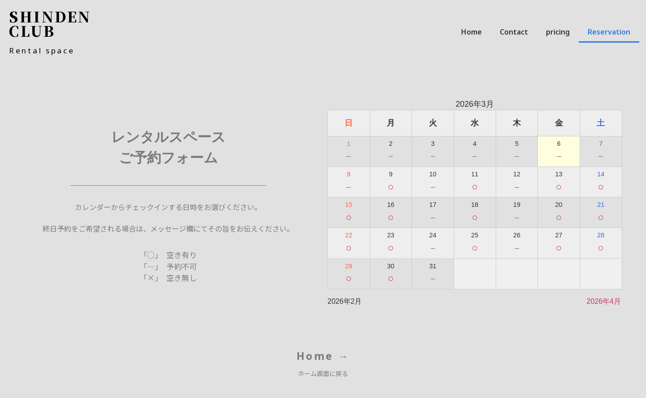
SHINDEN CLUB (50, 23)
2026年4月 (604, 301)
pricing (558, 32)
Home (471, 32)
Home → (323, 356)
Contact (514, 32)
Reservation (609, 32)
